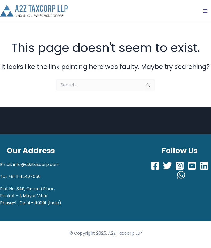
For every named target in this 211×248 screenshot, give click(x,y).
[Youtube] (191, 165)
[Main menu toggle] (205, 11)
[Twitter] (167, 165)
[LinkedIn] (204, 165)
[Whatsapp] (181, 174)
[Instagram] (179, 165)
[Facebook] (155, 165)
